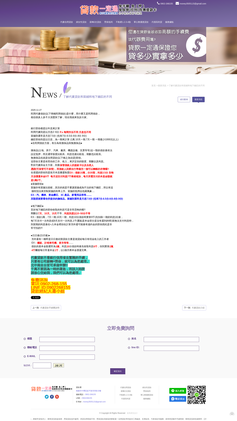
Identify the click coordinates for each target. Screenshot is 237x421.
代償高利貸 (157, 22)
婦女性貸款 (81, 22)
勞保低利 (108, 22)
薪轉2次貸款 (95, 22)
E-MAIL (30, 356)
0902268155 (87, 398)
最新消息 (198, 99)
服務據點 (169, 22)
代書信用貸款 (66, 22)
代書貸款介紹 (198, 307)
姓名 (132, 338)
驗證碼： (28, 365)
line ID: (134, 347)
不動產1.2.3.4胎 (123, 22)
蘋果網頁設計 (132, 413)
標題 (28, 338)
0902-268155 (165, 3)
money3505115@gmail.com (191, 3)
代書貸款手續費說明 (49, 307)
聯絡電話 (30, 347)
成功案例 (184, 99)
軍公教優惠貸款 (141, 22)
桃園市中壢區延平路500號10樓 (88, 391)
